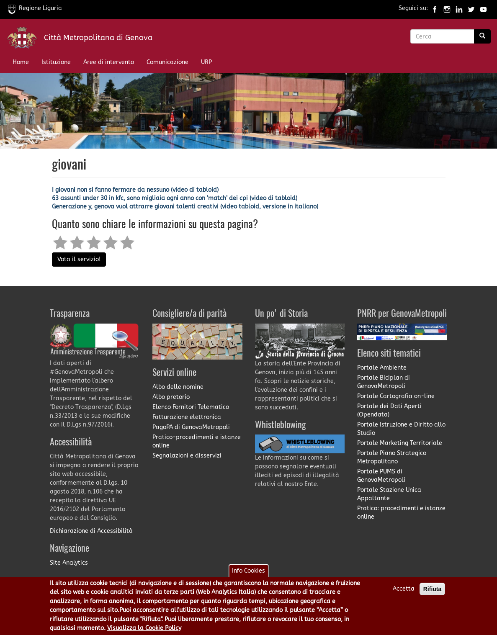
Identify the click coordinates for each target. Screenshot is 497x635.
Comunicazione (167, 62)
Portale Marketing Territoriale (399, 443)
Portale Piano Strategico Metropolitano (391, 457)
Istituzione (56, 62)
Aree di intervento (108, 62)
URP (206, 62)
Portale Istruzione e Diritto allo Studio (401, 429)
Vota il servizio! (78, 259)
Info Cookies (248, 575)
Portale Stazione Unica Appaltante (389, 494)
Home (21, 62)
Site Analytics (69, 562)
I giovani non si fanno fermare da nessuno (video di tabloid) (135, 189)
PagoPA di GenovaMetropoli (191, 427)
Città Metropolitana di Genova (98, 37)
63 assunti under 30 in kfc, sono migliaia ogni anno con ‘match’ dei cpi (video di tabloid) (174, 198)
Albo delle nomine (177, 387)
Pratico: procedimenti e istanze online (401, 512)
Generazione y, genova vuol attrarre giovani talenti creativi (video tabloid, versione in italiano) (185, 206)
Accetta (404, 593)
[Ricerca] (482, 36)
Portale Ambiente (382, 367)
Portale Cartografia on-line (396, 396)
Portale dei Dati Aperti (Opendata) (389, 410)
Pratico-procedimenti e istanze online (196, 441)
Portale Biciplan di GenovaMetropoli (383, 382)
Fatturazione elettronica (186, 417)
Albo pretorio (171, 397)
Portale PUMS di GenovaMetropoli (381, 475)
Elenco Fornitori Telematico (190, 407)
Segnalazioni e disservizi (186, 455)
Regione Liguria (35, 8)
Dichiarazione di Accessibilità (91, 531)
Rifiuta (432, 594)
